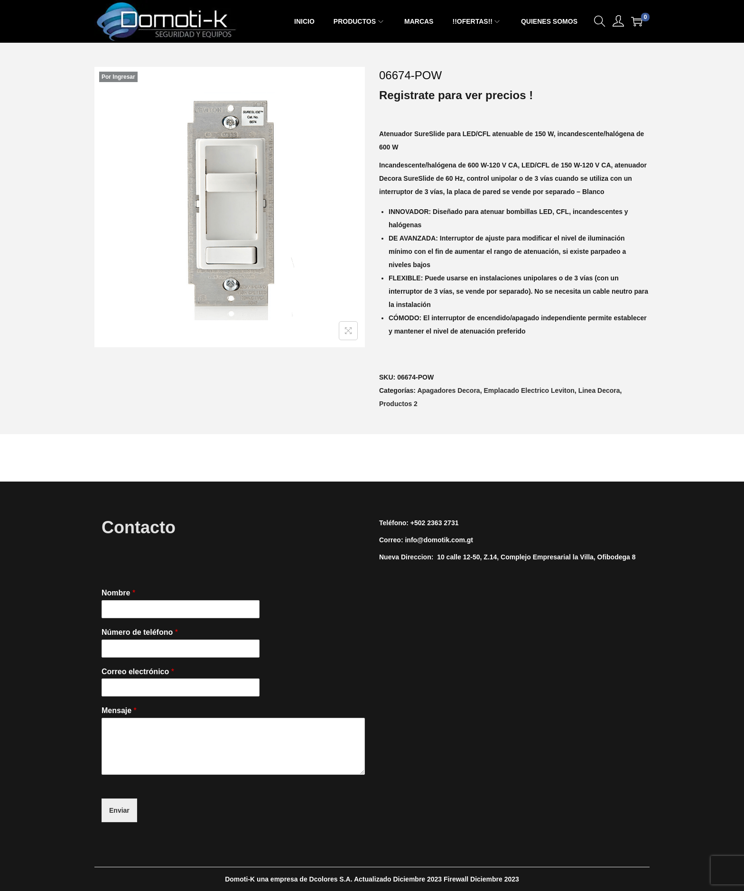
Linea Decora (599, 390)
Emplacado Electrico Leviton (529, 390)
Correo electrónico (138, 672)
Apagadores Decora (448, 390)
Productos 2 (398, 404)
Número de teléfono (140, 632)
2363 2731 (442, 523)
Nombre (118, 593)
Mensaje (119, 710)
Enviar (119, 810)
